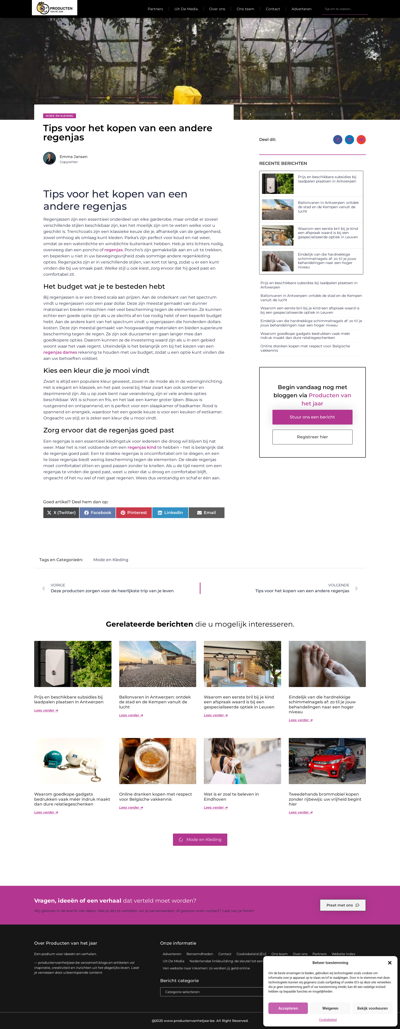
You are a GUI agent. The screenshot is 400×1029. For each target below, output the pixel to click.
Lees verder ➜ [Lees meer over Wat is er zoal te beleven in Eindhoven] (216, 807)
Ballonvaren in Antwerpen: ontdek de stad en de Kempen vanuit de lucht (328, 207)
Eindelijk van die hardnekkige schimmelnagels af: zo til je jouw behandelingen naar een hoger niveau (327, 260)
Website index (343, 954)
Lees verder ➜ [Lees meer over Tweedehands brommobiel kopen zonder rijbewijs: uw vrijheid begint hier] (300, 812)
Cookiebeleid (328, 1020)
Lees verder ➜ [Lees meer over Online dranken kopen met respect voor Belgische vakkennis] (131, 807)
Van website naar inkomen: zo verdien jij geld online (206, 968)
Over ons (217, 9)
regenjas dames (60, 352)
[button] (389, 962)
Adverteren (301, 9)
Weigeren (330, 1008)
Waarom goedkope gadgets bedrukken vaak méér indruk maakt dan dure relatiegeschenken (305, 335)
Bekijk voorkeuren (372, 1008)
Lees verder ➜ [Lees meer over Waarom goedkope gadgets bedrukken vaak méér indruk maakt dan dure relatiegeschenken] (46, 812)
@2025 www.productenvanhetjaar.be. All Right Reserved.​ (200, 1021)
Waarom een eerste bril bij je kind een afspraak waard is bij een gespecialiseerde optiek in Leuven (328, 233)
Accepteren (288, 1008)
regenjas (113, 249)
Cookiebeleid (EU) (251, 954)
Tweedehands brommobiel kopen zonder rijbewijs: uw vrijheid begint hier (325, 799)
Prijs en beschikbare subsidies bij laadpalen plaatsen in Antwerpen (327, 179)
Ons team (245, 9)
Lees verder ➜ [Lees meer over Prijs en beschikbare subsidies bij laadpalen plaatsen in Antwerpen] (46, 710)
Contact (273, 9)
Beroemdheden (199, 954)
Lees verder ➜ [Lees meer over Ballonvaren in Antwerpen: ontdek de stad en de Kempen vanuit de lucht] (131, 715)
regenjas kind (142, 447)
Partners (155, 9)
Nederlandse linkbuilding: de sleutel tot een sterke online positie (244, 961)
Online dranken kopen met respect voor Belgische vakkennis (305, 348)
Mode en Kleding (59, 115)
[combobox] (345, 9)
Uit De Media (186, 9)
